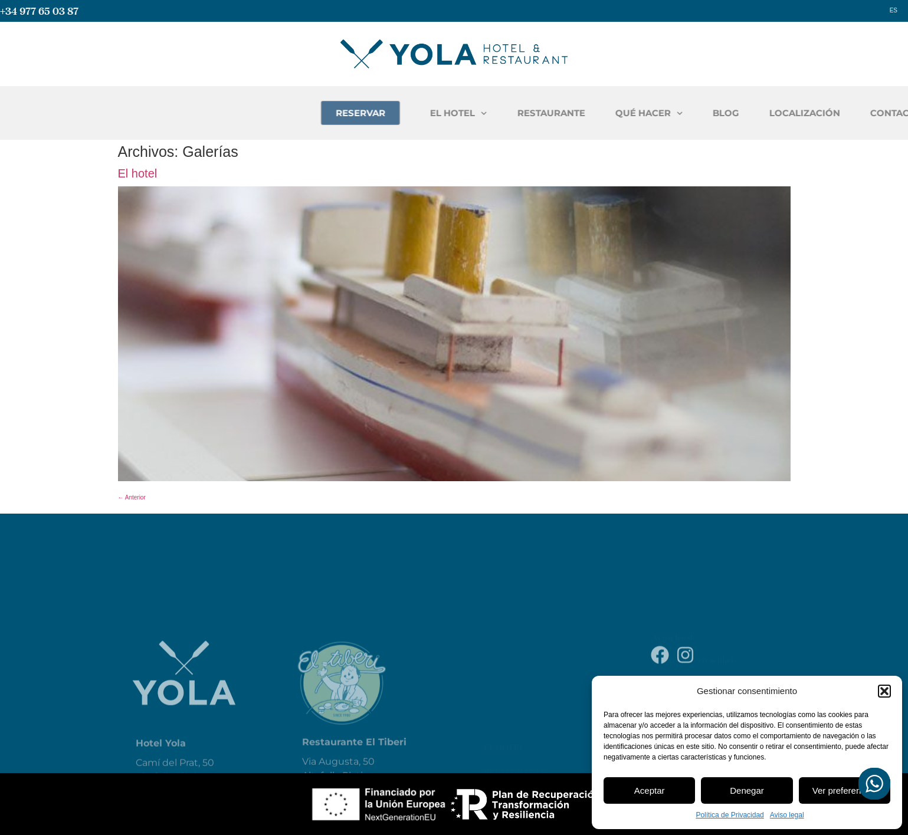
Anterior (132, 497)
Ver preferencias (844, 790)
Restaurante (515, 711)
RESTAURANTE (645, 113)
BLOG (820, 113)
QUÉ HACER (743, 113)
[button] (884, 691)
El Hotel (504, 686)
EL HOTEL (552, 113)
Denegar (747, 790)
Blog (495, 763)
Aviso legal (787, 815)
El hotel (138, 173)
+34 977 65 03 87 (39, 11)
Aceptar (649, 790)
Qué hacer (508, 737)
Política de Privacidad (729, 815)
